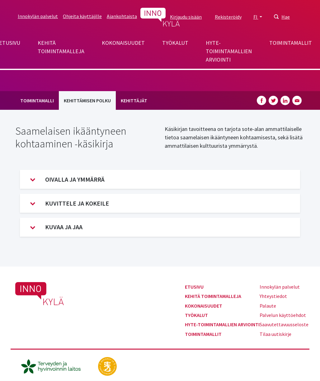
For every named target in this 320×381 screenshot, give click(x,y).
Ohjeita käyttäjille (82, 16)
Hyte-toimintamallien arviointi (229, 51)
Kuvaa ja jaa (56, 227)
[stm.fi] (107, 366)
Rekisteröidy (228, 17)
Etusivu (194, 287)
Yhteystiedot (273, 296)
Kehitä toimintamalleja (61, 47)
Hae (285, 17)
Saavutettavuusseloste (284, 324)
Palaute (268, 306)
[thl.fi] (54, 366)
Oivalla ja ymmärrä (67, 179)
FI (255, 17)
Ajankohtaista (122, 16)
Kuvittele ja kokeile (69, 203)
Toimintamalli (37, 100)
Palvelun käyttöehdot (283, 315)
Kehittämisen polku (87, 100)
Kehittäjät (134, 100)
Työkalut (175, 42)
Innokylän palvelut (38, 16)
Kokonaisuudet (123, 42)
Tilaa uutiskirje (275, 334)
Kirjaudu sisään (186, 17)
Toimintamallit (290, 42)
